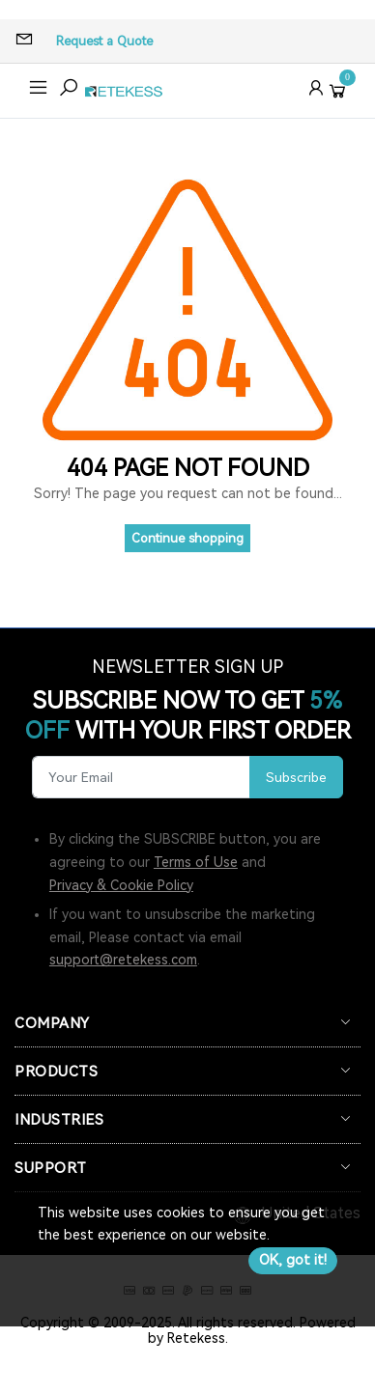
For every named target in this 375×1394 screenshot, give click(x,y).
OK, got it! (293, 1260)
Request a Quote (104, 41)
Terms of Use (196, 862)
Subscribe (296, 777)
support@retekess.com (123, 959)
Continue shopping (187, 538)
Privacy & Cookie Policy (121, 885)
